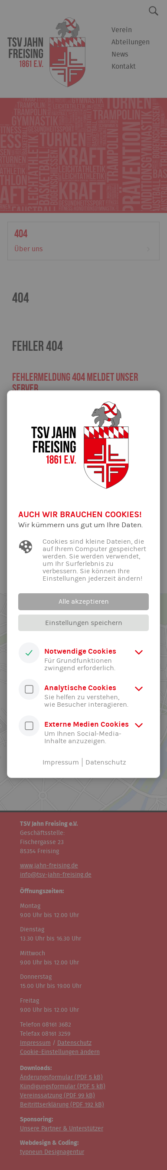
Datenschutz (105, 762)
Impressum (61, 762)
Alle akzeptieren (84, 601)
